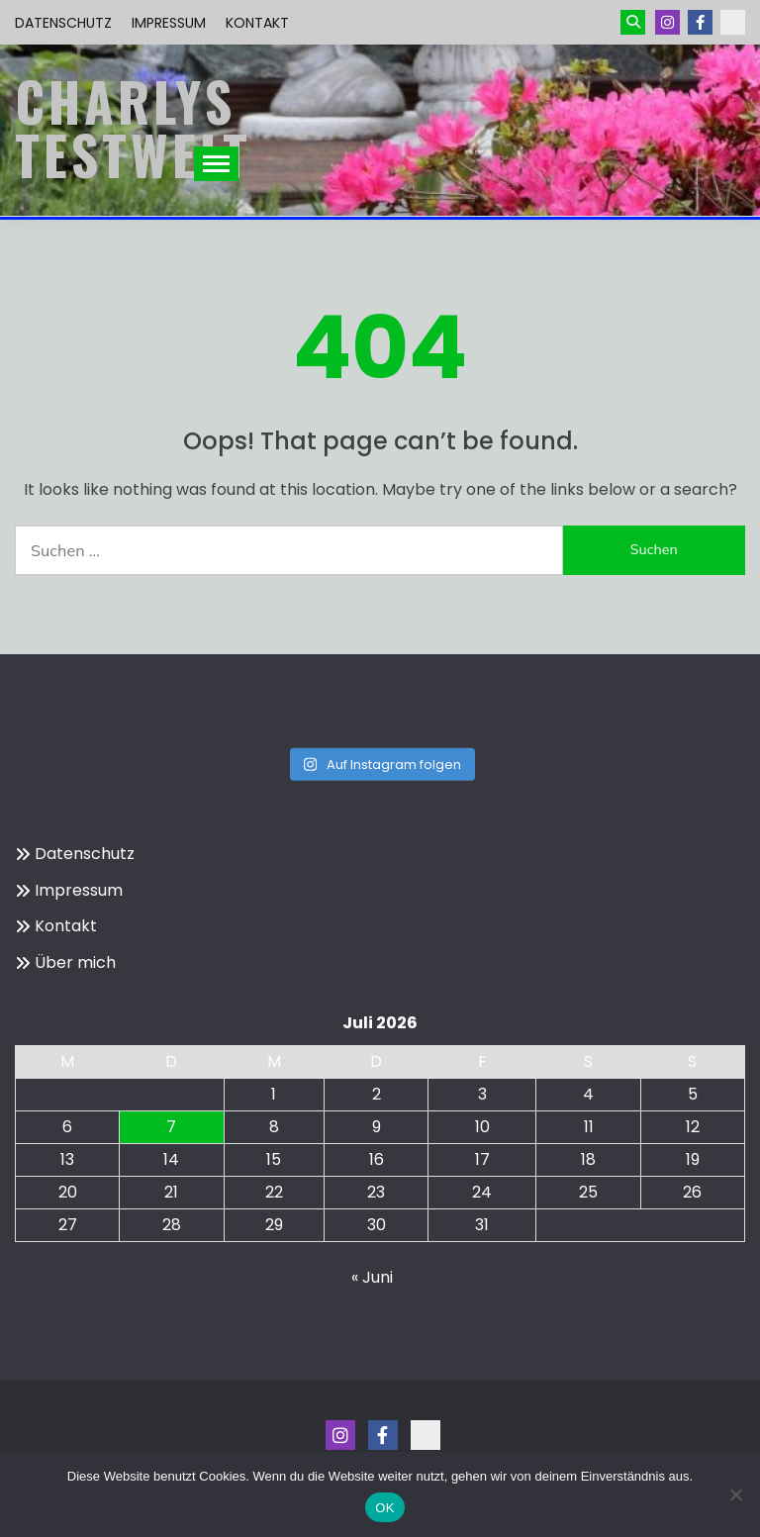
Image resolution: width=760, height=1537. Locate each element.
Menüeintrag (700, 22)
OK (384, 1507)
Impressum (169, 23)
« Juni (372, 1277)
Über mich (75, 962)
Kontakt (257, 23)
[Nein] (735, 1494)
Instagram (667, 22)
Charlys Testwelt (133, 127)
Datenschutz (63, 23)
